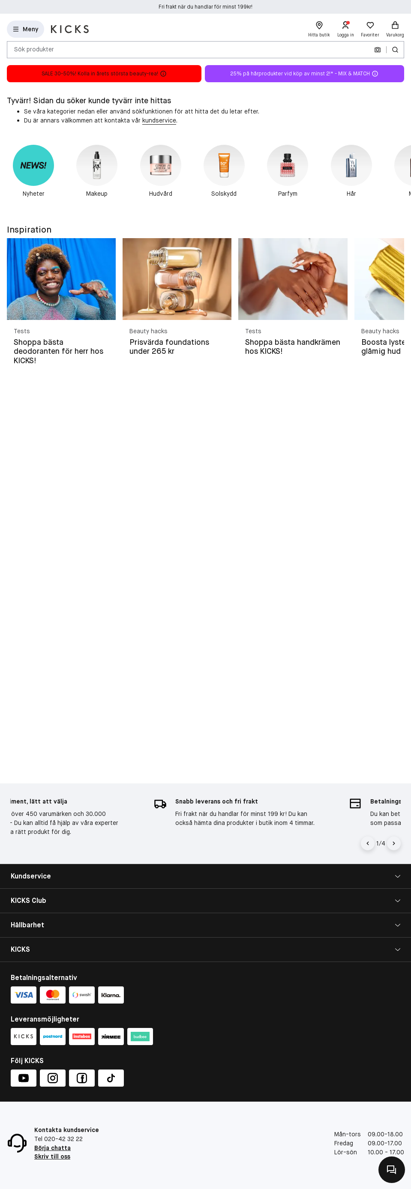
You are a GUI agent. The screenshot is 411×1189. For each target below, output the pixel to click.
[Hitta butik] (319, 29)
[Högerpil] (394, 843)
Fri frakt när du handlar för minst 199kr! (205, 6)
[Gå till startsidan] (70, 29)
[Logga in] (345, 29)
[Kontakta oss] (391, 1169)
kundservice (159, 120)
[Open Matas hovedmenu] (25, 29)
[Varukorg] (395, 29)
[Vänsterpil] (368, 843)
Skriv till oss (52, 1156)
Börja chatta (52, 1148)
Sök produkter (34, 49)
